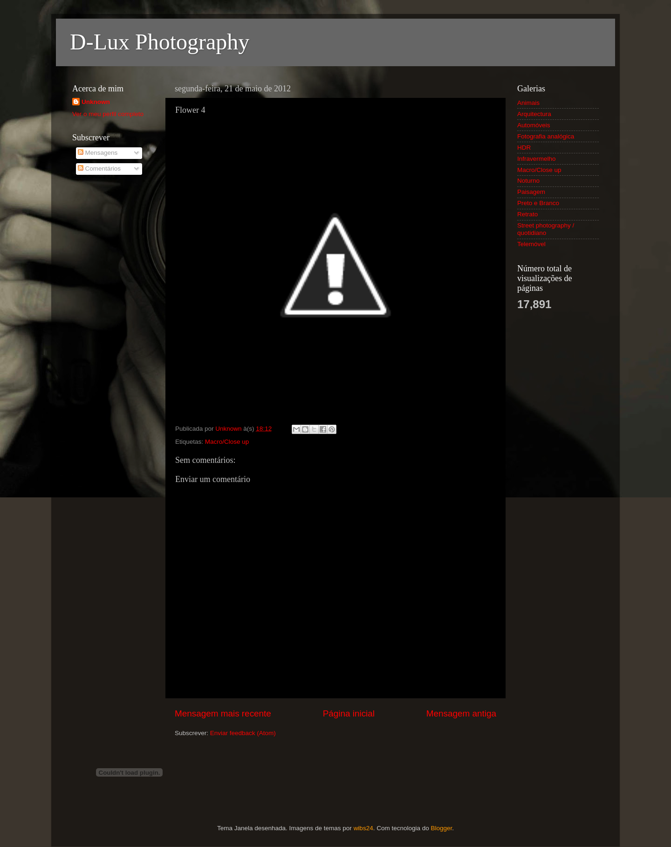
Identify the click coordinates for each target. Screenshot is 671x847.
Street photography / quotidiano (545, 229)
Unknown (96, 101)
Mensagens (98, 152)
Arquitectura (534, 113)
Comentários (99, 168)
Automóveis (533, 125)
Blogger (441, 828)
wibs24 (363, 828)
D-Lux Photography (159, 41)
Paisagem (531, 191)
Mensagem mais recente (223, 713)
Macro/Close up (227, 441)
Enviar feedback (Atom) (243, 733)
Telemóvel (531, 244)
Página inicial (349, 713)
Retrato (527, 214)
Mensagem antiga (461, 713)
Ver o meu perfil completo (108, 113)
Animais (528, 102)
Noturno (528, 180)
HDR (524, 147)
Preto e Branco (538, 203)
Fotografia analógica (545, 136)
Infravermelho (536, 158)
